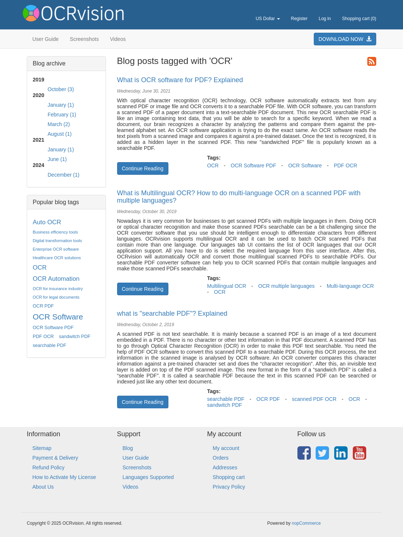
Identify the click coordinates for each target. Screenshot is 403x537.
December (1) (64, 175)
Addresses (225, 467)
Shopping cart (229, 477)
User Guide (45, 39)
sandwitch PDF (75, 336)
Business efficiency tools (55, 232)
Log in (325, 18)
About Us (43, 487)
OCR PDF (43, 306)
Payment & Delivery (55, 458)
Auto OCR (47, 222)
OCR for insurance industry (58, 288)
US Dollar (268, 18)
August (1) (60, 134)
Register (299, 18)
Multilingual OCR (226, 286)
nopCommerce (306, 523)
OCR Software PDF (53, 327)
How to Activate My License (64, 477)
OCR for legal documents (56, 297)
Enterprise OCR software (56, 249)
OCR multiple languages (286, 286)
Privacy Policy (229, 487)
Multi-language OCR (350, 286)
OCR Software (58, 316)
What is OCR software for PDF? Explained (180, 80)
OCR (39, 267)
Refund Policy (48, 467)
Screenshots (84, 39)
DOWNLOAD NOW (345, 39)
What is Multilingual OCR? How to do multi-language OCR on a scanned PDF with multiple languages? (239, 196)
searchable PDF (49, 345)
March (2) (59, 124)
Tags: (213, 158)
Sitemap (41, 448)
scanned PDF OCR (314, 399)
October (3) (61, 89)
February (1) (62, 115)
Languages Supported (148, 477)
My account (226, 448)
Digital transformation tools (57, 240)
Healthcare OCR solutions (57, 257)
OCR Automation (56, 278)
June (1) (57, 159)
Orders (221, 458)
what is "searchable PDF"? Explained (172, 313)
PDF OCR (43, 336)
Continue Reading (143, 168)
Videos (118, 39)
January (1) (61, 105)
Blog (128, 448)
